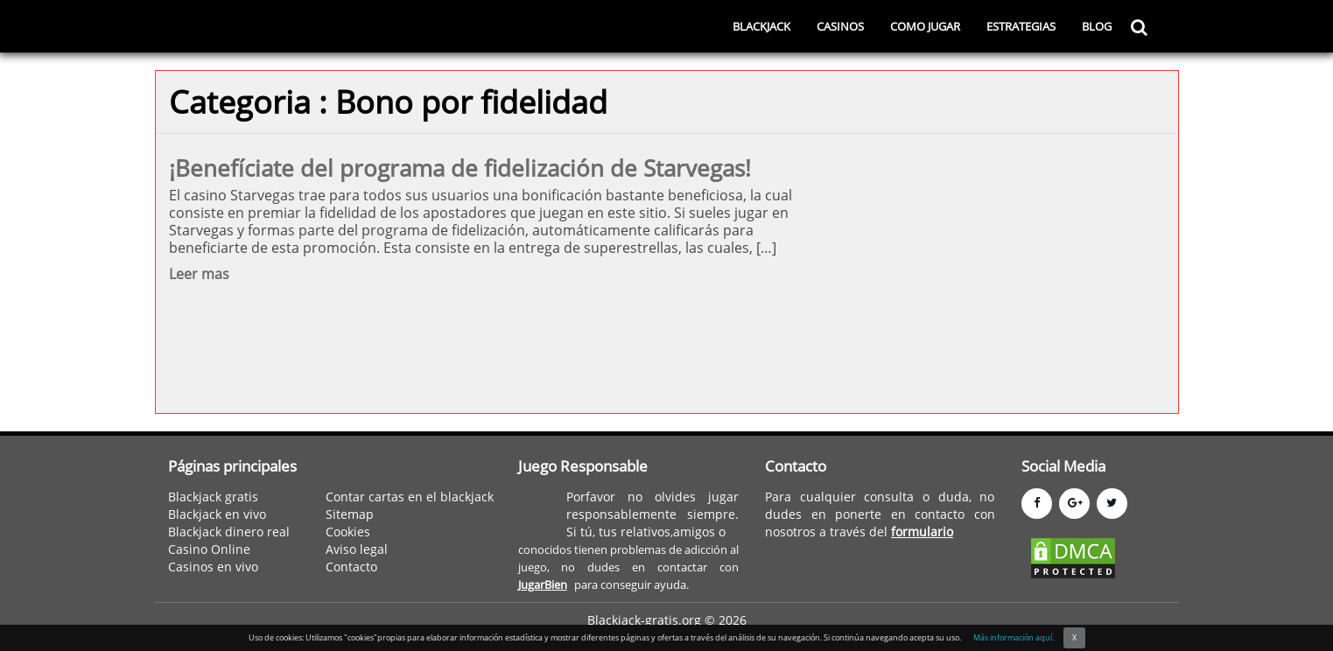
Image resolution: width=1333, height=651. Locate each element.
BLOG (1097, 26)
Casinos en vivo (213, 566)
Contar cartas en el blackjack (410, 496)
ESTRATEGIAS (1021, 26)
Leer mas (199, 274)
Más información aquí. (1013, 637)
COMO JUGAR (925, 26)
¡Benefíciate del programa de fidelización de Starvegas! (460, 168)
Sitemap (350, 514)
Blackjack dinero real (229, 531)
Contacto (351, 566)
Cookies (348, 531)
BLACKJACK (761, 26)
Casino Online (209, 549)
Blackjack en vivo (217, 514)
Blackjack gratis (213, 496)
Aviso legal (357, 549)
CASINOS (840, 26)
